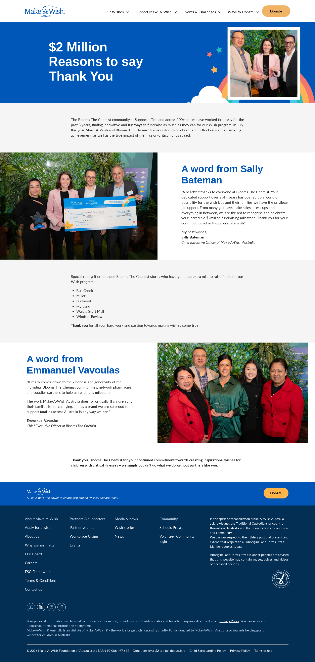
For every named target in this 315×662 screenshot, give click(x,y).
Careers (31, 563)
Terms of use (263, 650)
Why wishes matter (40, 545)
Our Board (33, 554)
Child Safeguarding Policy (207, 650)
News (119, 536)
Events (75, 545)
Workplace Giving (84, 536)
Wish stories (125, 527)
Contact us (33, 589)
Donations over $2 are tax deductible (159, 650)
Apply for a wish (38, 527)
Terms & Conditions (40, 580)
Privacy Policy (229, 621)
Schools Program (173, 527)
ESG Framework (38, 571)
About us (32, 536)
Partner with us (82, 527)
